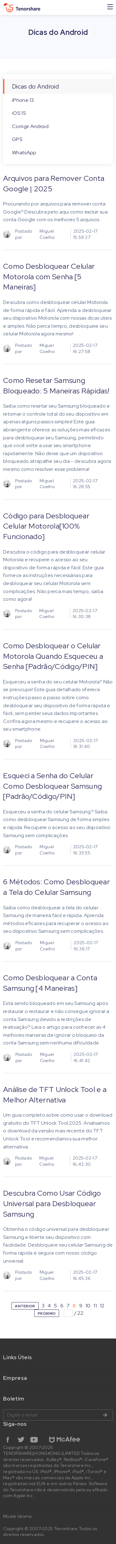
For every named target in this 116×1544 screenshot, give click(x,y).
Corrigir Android (30, 126)
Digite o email (58, 1415)
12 (102, 1305)
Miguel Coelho (47, 234)
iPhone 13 (23, 100)
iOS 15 (19, 113)
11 (95, 1305)
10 (88, 1305)
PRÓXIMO (47, 1313)
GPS (17, 139)
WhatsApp (24, 152)
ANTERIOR (25, 1306)
